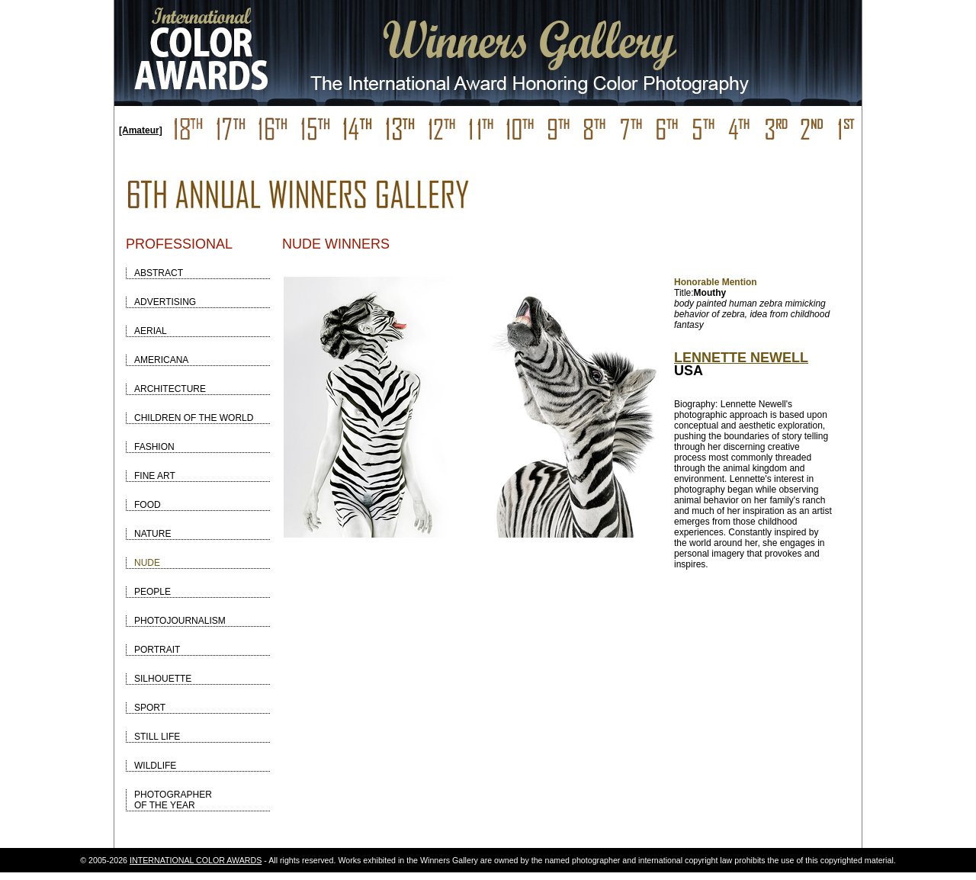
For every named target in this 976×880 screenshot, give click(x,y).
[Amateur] (140, 130)
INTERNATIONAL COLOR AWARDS (196, 860)
